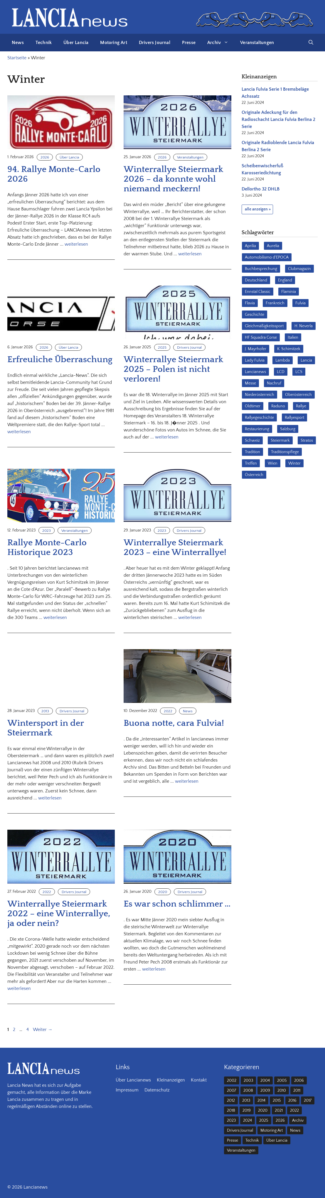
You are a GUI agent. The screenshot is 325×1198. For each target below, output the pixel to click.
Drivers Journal (154, 42)
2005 (282, 1080)
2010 (281, 1090)
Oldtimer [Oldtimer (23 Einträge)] (252, 406)
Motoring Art (113, 42)
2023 (46, 531)
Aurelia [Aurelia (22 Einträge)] (273, 246)
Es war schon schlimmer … (177, 904)
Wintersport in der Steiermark (45, 728)
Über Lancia (75, 42)
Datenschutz (157, 1090)
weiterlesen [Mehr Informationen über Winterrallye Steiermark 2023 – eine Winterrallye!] (190, 617)
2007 (231, 1090)
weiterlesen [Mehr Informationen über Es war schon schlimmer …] (154, 969)
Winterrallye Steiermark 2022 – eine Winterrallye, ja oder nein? (58, 913)
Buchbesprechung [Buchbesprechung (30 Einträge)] (261, 268)
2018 (231, 1110)
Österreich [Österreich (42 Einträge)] (254, 475)
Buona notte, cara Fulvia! (174, 723)
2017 (307, 1100)
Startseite (16, 57)
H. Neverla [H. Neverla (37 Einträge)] (303, 326)
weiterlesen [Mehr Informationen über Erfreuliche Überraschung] (19, 431)
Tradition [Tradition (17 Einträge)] (252, 452)
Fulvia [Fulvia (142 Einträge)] (300, 303)
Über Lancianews (133, 1080)
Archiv (220, 42)
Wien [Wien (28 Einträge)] (272, 463)
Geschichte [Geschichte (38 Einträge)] (254, 314)
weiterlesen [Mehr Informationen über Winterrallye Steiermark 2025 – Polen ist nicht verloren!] (167, 437)
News (18, 42)
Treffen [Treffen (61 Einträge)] (251, 463)
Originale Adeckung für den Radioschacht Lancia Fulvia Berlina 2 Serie (278, 119)
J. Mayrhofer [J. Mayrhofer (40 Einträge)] (255, 349)
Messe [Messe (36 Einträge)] (250, 383)
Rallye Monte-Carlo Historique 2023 (47, 547)
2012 (231, 1100)
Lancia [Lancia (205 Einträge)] (306, 360)
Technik (44, 42)
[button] (311, 42)
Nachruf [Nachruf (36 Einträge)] (274, 383)
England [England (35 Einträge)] (285, 280)
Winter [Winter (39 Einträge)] (294, 463)
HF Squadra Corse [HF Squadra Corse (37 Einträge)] (261, 337)
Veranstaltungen (257, 42)
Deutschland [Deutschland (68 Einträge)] (256, 280)
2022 (168, 711)
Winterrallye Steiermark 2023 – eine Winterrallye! (175, 547)
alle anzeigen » (258, 209)
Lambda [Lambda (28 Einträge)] (282, 360)
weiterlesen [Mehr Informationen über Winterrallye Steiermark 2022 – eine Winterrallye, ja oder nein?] (19, 988)
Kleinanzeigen (171, 1080)
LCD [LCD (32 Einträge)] (280, 371)
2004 (265, 1080)
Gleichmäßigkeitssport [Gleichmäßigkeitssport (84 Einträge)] (264, 326)
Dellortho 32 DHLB (260, 189)
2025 (162, 347)
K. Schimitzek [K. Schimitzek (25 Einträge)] (288, 349)
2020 (162, 892)
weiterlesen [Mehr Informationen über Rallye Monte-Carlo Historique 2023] (55, 617)
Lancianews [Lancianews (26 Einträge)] (255, 371)
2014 (261, 1100)
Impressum (127, 1090)
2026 (45, 157)
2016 (292, 1100)
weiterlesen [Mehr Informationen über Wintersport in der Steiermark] (50, 798)
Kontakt (199, 1080)
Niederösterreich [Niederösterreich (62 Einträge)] (259, 394)
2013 (45, 711)
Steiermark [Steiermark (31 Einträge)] (280, 440)
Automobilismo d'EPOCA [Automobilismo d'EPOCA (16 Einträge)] (267, 257)
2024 (247, 1120)
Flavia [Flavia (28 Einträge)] (250, 303)
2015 (277, 1100)
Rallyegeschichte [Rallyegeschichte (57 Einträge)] (259, 417)
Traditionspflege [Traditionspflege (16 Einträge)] (285, 452)
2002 (231, 1080)
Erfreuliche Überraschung (59, 360)
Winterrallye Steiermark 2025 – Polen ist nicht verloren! (173, 369)
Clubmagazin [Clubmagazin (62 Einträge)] (299, 268)
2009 (265, 1090)
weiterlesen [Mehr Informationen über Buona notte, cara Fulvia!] (186, 781)
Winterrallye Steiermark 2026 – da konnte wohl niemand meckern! (173, 179)
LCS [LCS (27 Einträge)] (298, 371)
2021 (279, 1110)
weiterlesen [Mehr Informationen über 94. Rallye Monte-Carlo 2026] (76, 244)
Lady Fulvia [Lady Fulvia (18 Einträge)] (255, 360)
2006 (299, 1080)
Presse (189, 42)
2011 (296, 1090)
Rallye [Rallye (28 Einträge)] (301, 406)
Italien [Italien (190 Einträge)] (293, 337)
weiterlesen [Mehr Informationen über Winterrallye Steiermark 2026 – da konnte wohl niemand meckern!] (190, 254)
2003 (248, 1080)
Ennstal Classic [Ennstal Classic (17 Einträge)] (257, 291)
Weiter (43, 1029)
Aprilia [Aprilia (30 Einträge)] (250, 246)
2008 (248, 1090)
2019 (247, 1110)
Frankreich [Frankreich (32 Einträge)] (275, 303)
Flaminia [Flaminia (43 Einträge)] (288, 291)
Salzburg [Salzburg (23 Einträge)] (287, 429)
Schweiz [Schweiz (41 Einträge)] (252, 440)
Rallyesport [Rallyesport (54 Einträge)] (294, 417)
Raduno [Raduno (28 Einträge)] (278, 406)
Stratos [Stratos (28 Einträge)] (307, 440)
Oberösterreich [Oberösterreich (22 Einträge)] (298, 394)
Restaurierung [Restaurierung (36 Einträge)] (257, 429)
